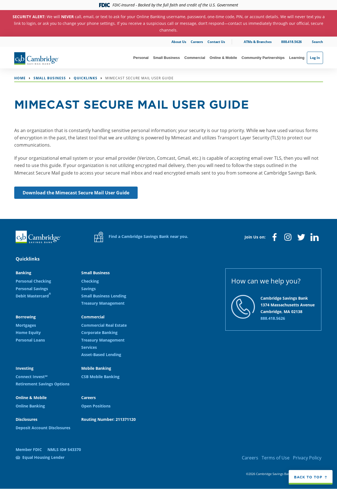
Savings (88, 288)
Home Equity (28, 332)
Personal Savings (32, 288)
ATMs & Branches (258, 41)
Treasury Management (103, 303)
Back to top (308, 477)
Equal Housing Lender (43, 457)
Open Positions (96, 406)
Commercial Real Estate (104, 325)
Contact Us (216, 41)
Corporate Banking (99, 332)
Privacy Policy (307, 458)
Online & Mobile (223, 58)
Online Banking (30, 406)
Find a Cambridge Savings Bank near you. (141, 237)
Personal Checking (33, 281)
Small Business (166, 58)
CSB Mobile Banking (100, 376)
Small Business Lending (103, 296)
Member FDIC (29, 449)
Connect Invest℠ (31, 376)
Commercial (194, 58)
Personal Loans (30, 340)
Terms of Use (276, 458)
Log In (315, 57)
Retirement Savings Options (43, 384)
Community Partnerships (263, 58)
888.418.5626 (291, 41)
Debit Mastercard (33, 296)
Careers (197, 41)
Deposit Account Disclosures (43, 427)
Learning (297, 58)
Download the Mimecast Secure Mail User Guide (76, 193)
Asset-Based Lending (101, 354)
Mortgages (26, 325)
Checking (90, 281)
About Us (178, 41)
